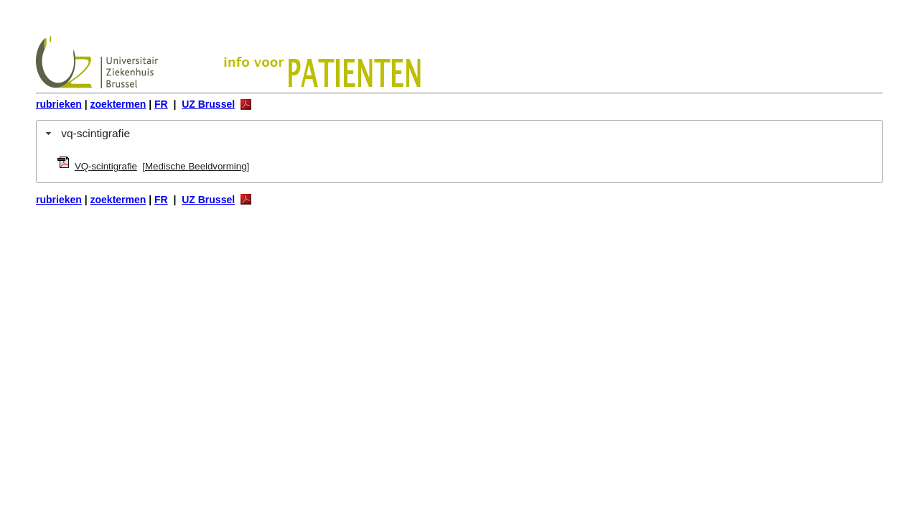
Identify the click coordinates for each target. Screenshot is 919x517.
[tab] (459, 133)
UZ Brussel (208, 104)
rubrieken (59, 104)
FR (161, 104)
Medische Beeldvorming (196, 166)
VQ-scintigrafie (106, 166)
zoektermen (118, 104)
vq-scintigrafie (95, 133)
